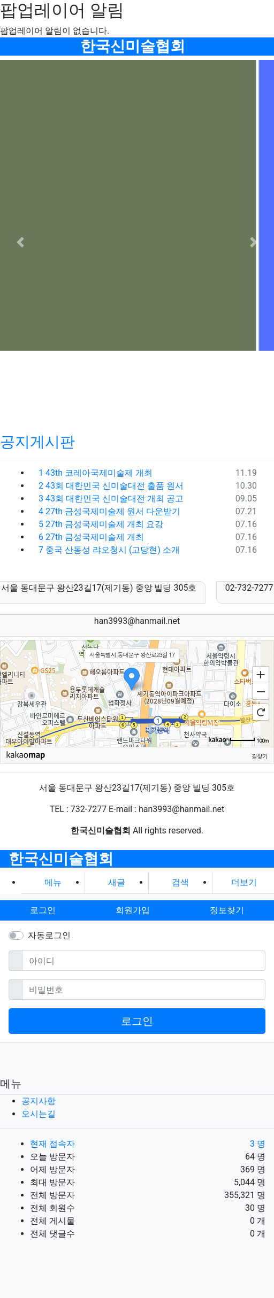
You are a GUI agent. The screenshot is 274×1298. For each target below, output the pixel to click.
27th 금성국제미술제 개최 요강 (101, 524)
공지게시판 (37, 442)
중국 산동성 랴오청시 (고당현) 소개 (109, 550)
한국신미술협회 (132, 46)
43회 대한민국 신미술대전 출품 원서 (111, 486)
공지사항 (38, 1101)
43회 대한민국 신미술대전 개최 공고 (111, 498)
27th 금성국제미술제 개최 (91, 537)
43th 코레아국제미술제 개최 (96, 473)
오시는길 (38, 1114)
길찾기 (260, 756)
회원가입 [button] (133, 910)
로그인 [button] (43, 910)
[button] (20, 242)
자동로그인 (49, 935)
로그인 (137, 1021)
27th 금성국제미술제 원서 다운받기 (109, 511)
